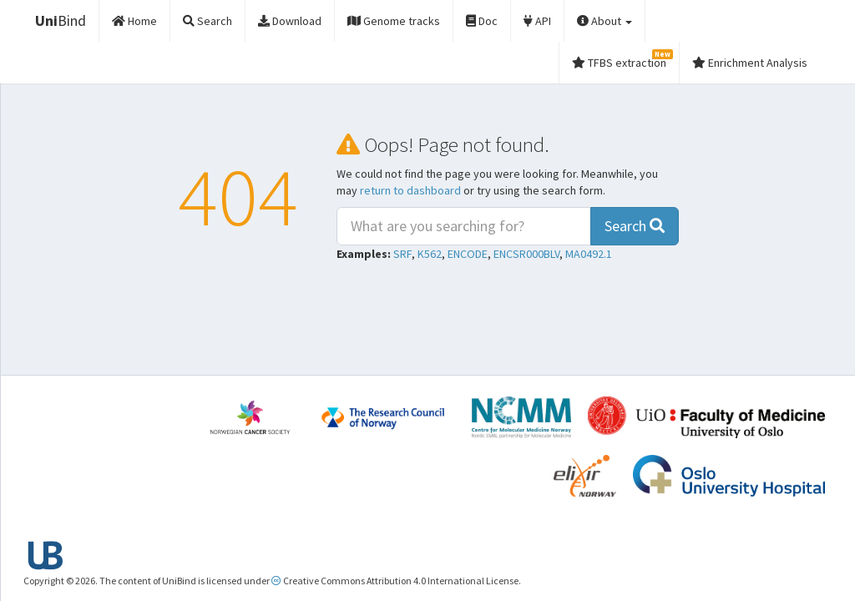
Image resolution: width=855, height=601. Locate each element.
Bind (60, 20)
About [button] (604, 20)
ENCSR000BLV (526, 253)
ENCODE (468, 253)
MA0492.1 (588, 253)
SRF (402, 253)
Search (635, 225)
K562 (429, 253)
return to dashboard (410, 190)
